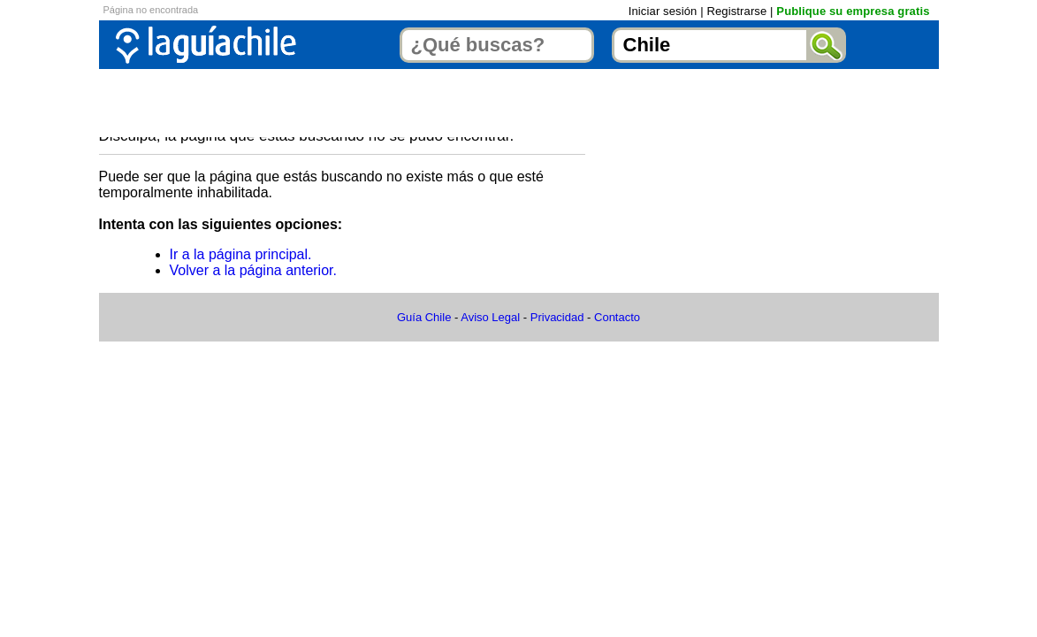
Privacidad (557, 317)
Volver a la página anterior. (253, 270)
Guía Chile (424, 317)
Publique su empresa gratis (852, 11)
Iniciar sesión (663, 11)
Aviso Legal (490, 317)
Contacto (617, 317)
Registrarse (736, 11)
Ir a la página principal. (241, 254)
